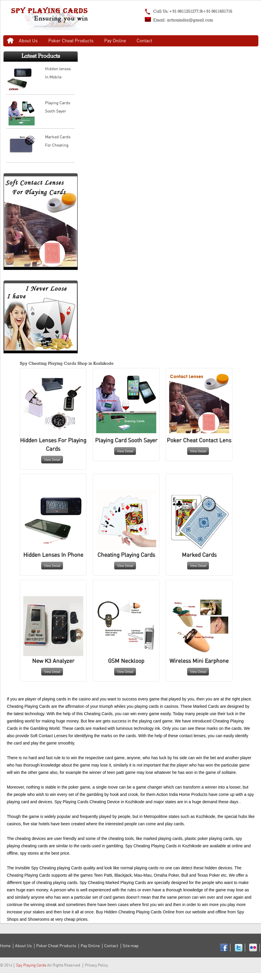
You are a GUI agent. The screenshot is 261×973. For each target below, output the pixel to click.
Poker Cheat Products (71, 40)
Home (10, 40)
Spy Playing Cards (31, 965)
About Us (28, 40)
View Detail (52, 459)
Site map (131, 946)
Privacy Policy (96, 965)
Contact (144, 40)
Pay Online (90, 946)
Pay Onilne (115, 40)
